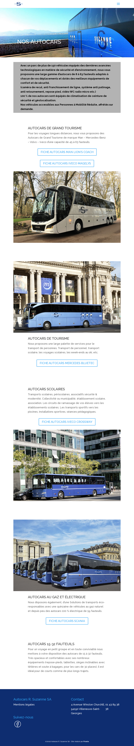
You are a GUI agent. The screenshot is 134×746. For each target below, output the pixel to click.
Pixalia (86, 741)
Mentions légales (24, 704)
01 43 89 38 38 (112, 706)
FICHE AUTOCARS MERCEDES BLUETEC (67, 363)
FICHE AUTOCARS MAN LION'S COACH (67, 152)
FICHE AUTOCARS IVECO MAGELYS (67, 163)
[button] (18, 207)
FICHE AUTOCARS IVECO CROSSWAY (67, 422)
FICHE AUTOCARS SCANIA (67, 621)
